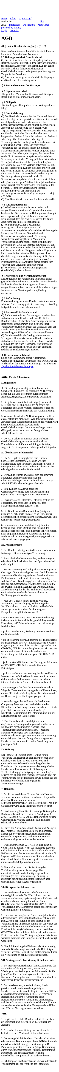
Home (4, 18)
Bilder (13, 18)
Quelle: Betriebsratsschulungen (17, 366)
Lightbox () (25, 18)
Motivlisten (43, 24)
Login (4, 30)
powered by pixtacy (11, 27)
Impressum (14, 24)
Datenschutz (29, 24)
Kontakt (14, 30)
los (42, 21)
